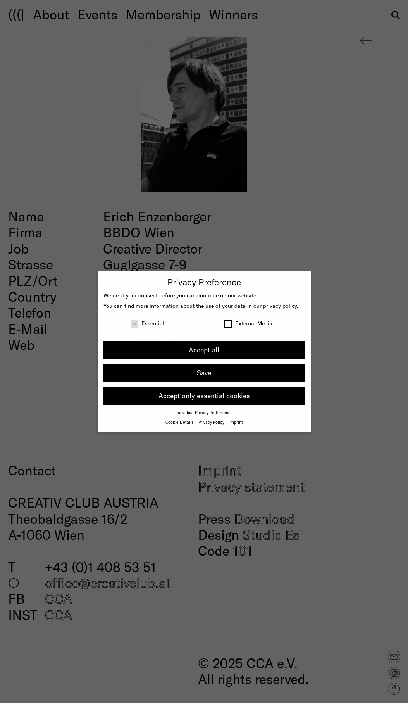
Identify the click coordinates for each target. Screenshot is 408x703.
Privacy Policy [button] (212, 422)
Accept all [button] (204, 349)
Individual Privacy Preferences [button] (204, 412)
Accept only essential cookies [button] (204, 395)
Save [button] (204, 372)
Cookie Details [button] (180, 422)
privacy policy (280, 305)
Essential (147, 323)
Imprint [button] (236, 422)
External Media (248, 323)
